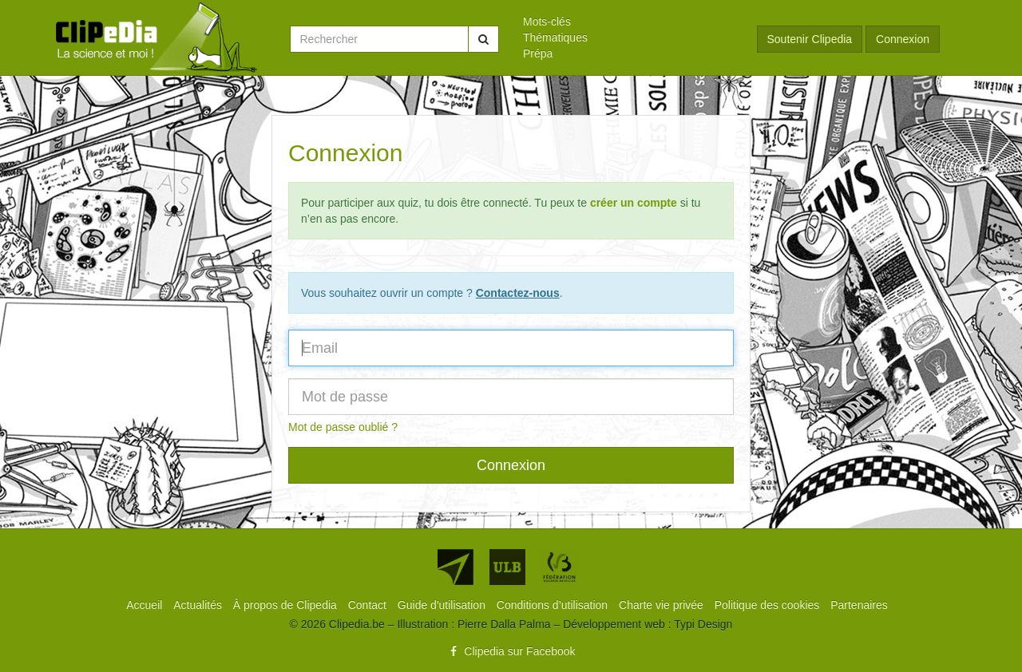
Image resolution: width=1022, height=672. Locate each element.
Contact (369, 605)
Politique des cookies (768, 605)
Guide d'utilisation (443, 605)
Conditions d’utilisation (554, 605)
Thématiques (555, 37)
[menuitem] (628, 22)
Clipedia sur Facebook (510, 651)
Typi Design (703, 624)
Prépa (538, 53)
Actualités (199, 605)
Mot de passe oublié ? (343, 427)
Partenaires (859, 605)
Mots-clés (547, 21)
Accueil (145, 605)
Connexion (902, 39)
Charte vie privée (663, 605)
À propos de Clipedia (286, 605)
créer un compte (633, 202)
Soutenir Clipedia (810, 39)
